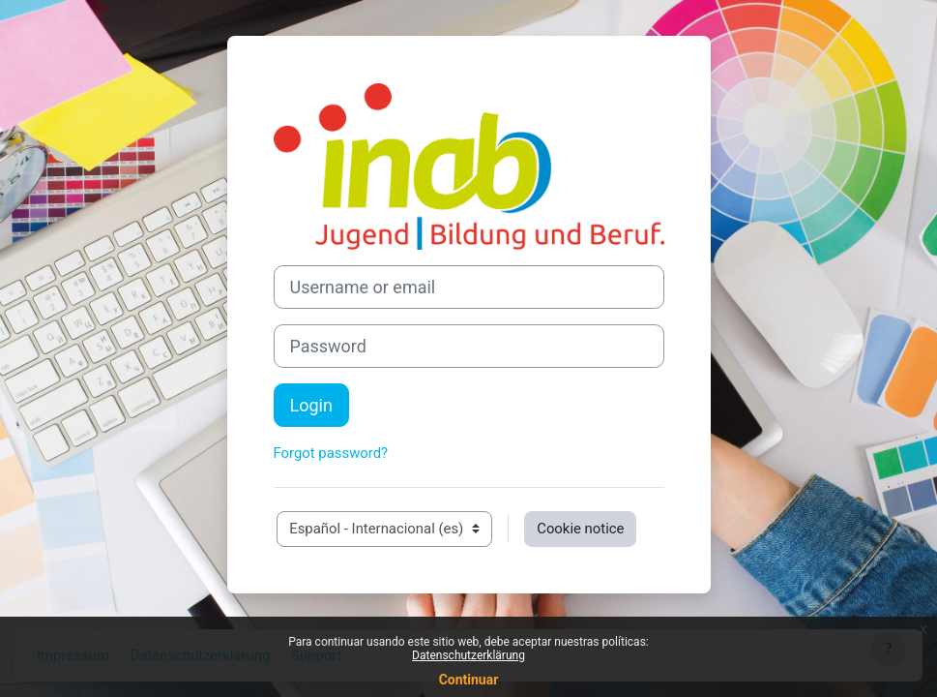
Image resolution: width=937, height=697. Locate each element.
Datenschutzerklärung (468, 655)
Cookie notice (580, 528)
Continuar (469, 679)
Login (311, 405)
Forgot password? (331, 453)
